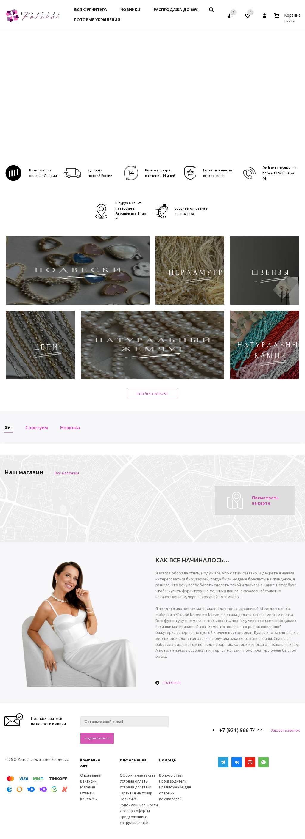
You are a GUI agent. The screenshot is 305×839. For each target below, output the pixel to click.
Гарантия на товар (136, 793)
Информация (133, 760)
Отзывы (87, 793)
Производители (173, 781)
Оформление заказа (137, 775)
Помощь (167, 760)
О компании (90, 775)
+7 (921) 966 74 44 (241, 730)
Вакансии (88, 781)
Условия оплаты (134, 781)
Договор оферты (135, 811)
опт (84, 766)
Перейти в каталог (152, 393)
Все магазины (67, 473)
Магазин (87, 787)
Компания (90, 760)
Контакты (88, 799)
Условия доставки (135, 787)
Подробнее (171, 682)
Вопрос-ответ (171, 775)
